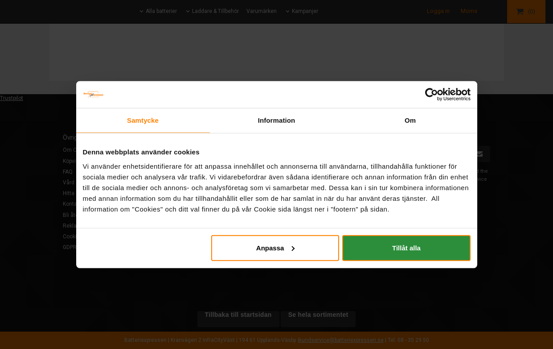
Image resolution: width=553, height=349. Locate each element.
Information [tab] (276, 120)
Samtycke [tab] (143, 120)
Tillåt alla (406, 247)
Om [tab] (410, 120)
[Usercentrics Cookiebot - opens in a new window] (432, 94)
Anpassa (275, 247)
